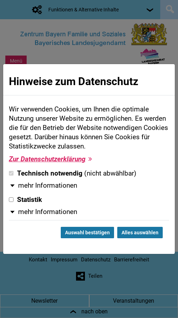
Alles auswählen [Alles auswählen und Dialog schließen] (140, 232)
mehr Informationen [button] (47, 185)
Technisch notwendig (72, 173)
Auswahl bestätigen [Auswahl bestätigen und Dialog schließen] (87, 232)
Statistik (25, 200)
